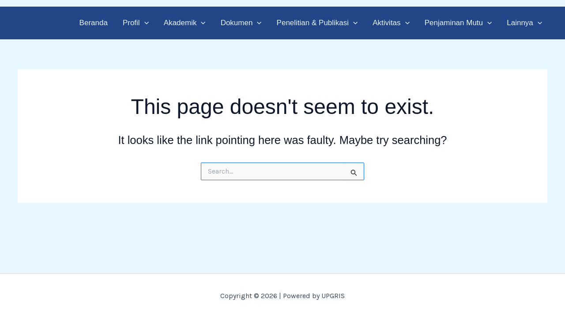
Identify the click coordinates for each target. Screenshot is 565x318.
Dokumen (241, 23)
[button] (144, 23)
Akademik (185, 23)
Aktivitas (391, 23)
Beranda (93, 23)
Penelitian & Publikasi (317, 23)
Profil (136, 23)
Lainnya (524, 23)
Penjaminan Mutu (458, 23)
